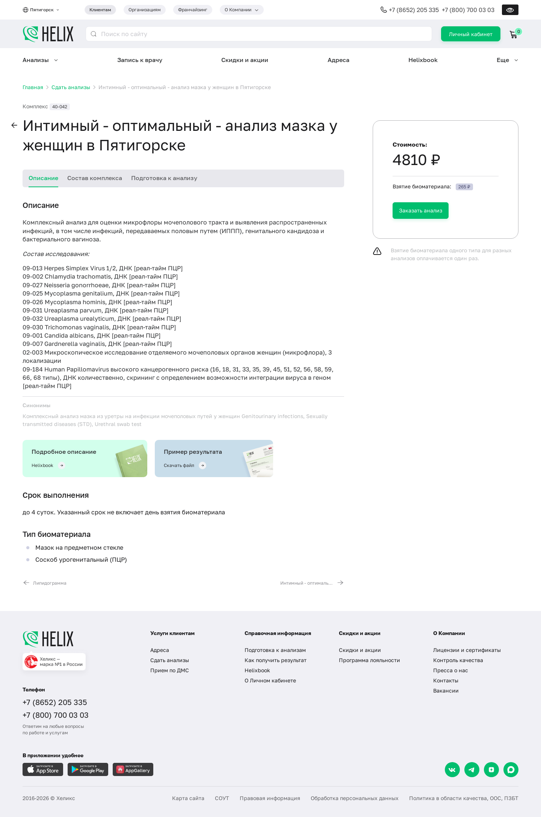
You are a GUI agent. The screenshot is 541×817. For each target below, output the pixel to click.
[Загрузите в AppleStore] (43, 769)
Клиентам (100, 9)
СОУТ (222, 798)
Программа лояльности (369, 660)
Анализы (36, 60)
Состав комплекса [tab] (94, 178)
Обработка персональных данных (355, 798)
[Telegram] (471, 769)
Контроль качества (458, 660)
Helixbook (423, 60)
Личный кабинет (471, 34)
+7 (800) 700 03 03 (468, 10)
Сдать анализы (169, 660)
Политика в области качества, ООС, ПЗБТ (463, 798)
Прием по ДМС (169, 670)
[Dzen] (491, 769)
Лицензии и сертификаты (467, 650)
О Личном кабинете (270, 680)
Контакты (445, 680)
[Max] (510, 769)
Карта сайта (188, 798)
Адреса (338, 60)
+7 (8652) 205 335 (414, 10)
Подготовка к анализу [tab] (164, 178)
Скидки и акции (244, 60)
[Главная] (79, 639)
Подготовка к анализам (275, 650)
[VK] (452, 769)
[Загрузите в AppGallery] (133, 769)
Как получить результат (276, 660)
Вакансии (446, 690)
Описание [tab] (43, 178)
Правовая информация (270, 798)
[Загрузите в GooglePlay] (88, 769)
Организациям (144, 9)
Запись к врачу (139, 60)
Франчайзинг (192, 9)
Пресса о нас (450, 670)
